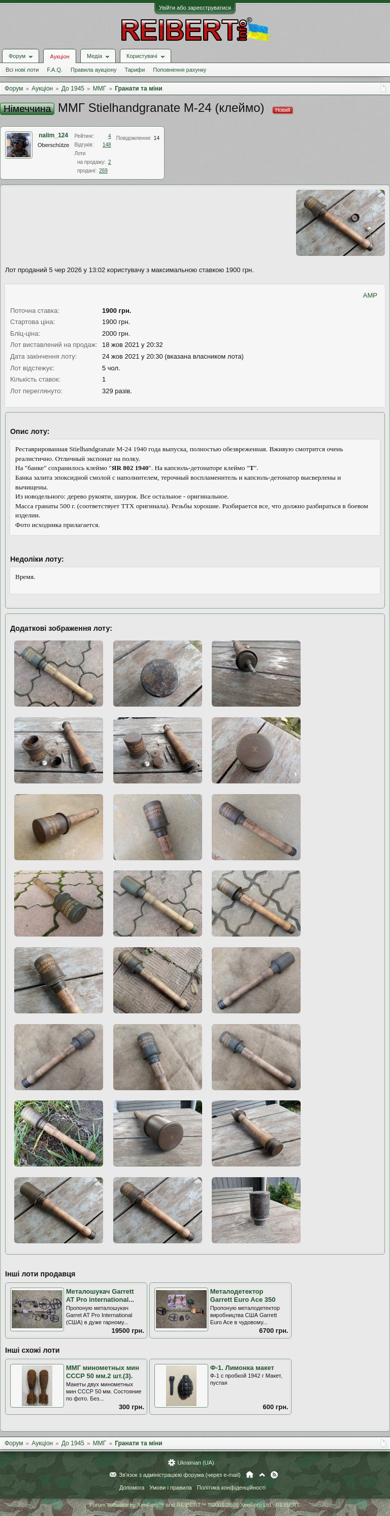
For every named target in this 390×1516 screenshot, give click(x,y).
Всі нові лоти (22, 70)
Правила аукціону (93, 70)
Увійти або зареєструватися (195, 8)
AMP (370, 295)
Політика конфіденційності (231, 1487)
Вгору (262, 1474)
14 (156, 138)
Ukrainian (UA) (195, 1463)
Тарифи (135, 70)
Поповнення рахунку (179, 70)
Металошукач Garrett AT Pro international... (100, 1296)
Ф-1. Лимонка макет (242, 1368)
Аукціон (59, 56)
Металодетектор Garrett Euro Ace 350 (243, 1296)
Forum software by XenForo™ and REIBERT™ (195, 1505)
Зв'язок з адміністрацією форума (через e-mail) (180, 1475)
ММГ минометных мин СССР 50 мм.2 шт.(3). (102, 1372)
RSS (274, 1474)
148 (107, 145)
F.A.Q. (54, 70)
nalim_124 (53, 135)
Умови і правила (170, 1487)
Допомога (131, 1487)
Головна (249, 1474)
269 (103, 170)
